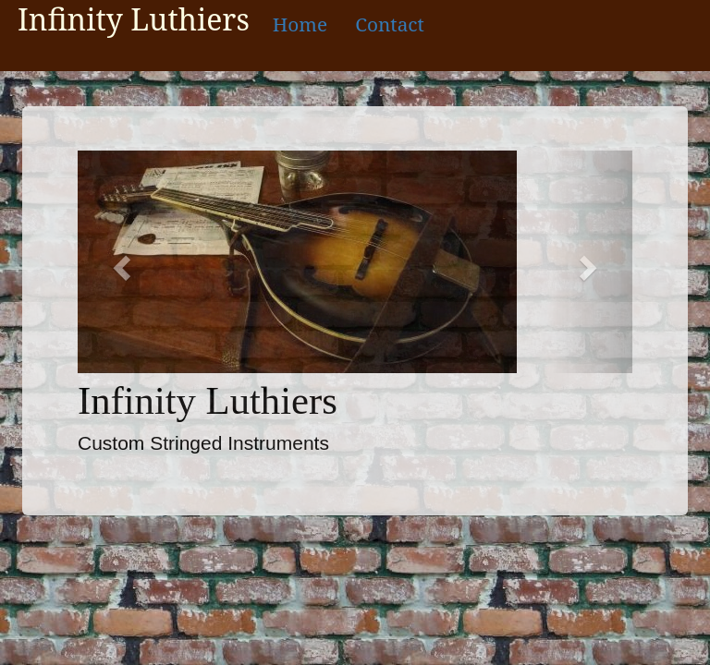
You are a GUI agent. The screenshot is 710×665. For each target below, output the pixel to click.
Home (300, 24)
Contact (389, 24)
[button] (119, 262)
